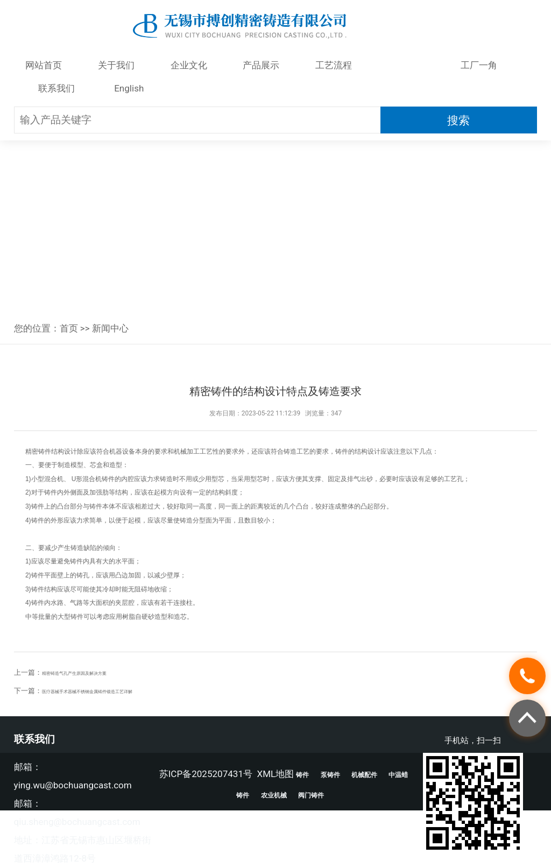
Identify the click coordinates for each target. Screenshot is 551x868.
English (129, 88)
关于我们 (116, 65)
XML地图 (275, 773)
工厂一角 (479, 65)
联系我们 (56, 88)
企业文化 (189, 65)
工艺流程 (333, 65)
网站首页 (43, 65)
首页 (69, 328)
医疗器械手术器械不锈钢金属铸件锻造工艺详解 (115, 691)
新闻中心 (406, 65)
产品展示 (261, 65)
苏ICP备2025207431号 (205, 773)
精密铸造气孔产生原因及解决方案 (94, 672)
